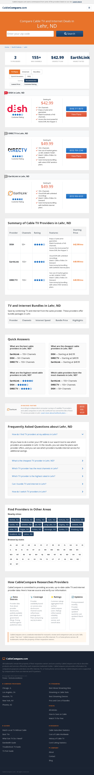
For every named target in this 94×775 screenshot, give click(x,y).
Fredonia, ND (27, 520)
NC (61, 554)
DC (59, 545)
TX (47, 559)
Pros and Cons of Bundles (59, 700)
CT (47, 545)
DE (53, 545)
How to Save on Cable (58, 714)
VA (65, 559)
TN (41, 559)
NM (48, 554)
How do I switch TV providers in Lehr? (29, 491)
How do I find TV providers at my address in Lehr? (34, 434)
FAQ (29, 76)
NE (24, 554)
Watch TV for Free (56, 718)
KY (33, 550)
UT (53, 559)
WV (78, 559)
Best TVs (6, 734)
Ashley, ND (40, 520)
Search (69, 33)
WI (11, 564)
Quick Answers (17, 76)
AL (11, 545)
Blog (51, 760)
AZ (23, 545)
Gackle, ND (13, 524)
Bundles (36, 72)
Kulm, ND (51, 520)
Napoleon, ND (77, 520)
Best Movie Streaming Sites (60, 688)
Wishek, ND (14, 520)
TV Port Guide (7, 751)
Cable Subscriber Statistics (59, 730)
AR (29, 545)
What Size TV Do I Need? (12, 738)
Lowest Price (15, 84)
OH (73, 554)
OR (11, 559)
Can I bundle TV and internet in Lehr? (29, 484)
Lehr (25, 47)
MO (11, 554)
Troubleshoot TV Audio (11, 747)
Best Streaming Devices (58, 696)
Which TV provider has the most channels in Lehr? (35, 468)
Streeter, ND (27, 524)
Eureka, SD (63, 529)
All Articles (53, 710)
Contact (52, 756)
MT (18, 554)
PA (17, 559)
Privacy (4, 678)
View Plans (76, 114)
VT (59, 559)
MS (77, 550)
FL (64, 545)
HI (76, 545)
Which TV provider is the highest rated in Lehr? (33, 476)
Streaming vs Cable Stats (59, 692)
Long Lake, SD (50, 524)
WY (17, 564)
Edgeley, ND (64, 524)
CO (41, 545)
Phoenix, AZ (7, 705)
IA (22, 550)
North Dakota (16, 47)
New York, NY (7, 700)
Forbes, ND (36, 529)
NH (36, 554)
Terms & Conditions (15, 678)
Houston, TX (7, 696)
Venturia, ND (64, 520)
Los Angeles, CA (8, 692)
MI (64, 550)
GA (71, 545)
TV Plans (14, 72)
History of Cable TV (56, 738)
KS (27, 550)
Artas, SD (13, 529)
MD (52, 550)
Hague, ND (24, 529)
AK (17, 545)
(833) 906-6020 (76, 196)
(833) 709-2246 (76, 150)
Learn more (77, 2)
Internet (25, 72)
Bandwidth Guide (9, 742)
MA (58, 550)
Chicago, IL (6, 688)
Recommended (31, 80)
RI (23, 559)
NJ (42, 554)
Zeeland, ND (77, 524)
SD (34, 559)
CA (35, 545)
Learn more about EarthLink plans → (54, 413)
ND (67, 554)
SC (28, 559)
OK (80, 554)
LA (39, 550)
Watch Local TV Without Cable (14, 730)
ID (82, 545)
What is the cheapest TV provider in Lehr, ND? (33, 460)
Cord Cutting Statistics (57, 742)
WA (71, 559)
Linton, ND (28, 534)
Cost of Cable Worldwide (59, 734)
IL (10, 550)
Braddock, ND (15, 534)
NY (55, 554)
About (51, 752)
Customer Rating (30, 84)
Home (7, 47)
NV (30, 554)
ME (45, 550)
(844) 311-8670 (76, 108)
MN (71, 550)
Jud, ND (38, 524)
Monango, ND (50, 529)
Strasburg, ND (76, 529)
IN (16, 550)
